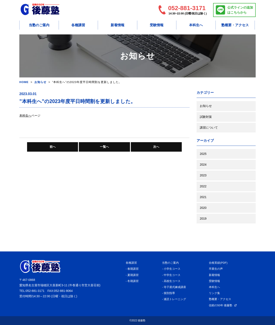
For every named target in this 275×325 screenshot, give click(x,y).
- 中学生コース (171, 275)
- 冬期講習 (132, 281)
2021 (203, 197)
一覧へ (104, 146)
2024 (203, 164)
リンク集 (214, 293)
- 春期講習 (132, 268)
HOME (24, 82)
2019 (203, 218)
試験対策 (206, 117)
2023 (203, 175)
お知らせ (40, 82)
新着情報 (117, 25)
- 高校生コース (171, 281)
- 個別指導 (168, 293)
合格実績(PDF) (218, 262)
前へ (53, 146)
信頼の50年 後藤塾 (223, 305)
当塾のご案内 (39, 25)
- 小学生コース (171, 268)
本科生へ (196, 25)
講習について (209, 127)
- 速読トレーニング (174, 299)
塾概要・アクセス (235, 25)
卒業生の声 (216, 268)
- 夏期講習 (132, 275)
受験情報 (156, 25)
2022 (203, 186)
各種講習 (78, 25)
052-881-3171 (35, 291)
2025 (203, 154)
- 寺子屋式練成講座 (174, 287)
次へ (156, 146)
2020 (203, 207)
